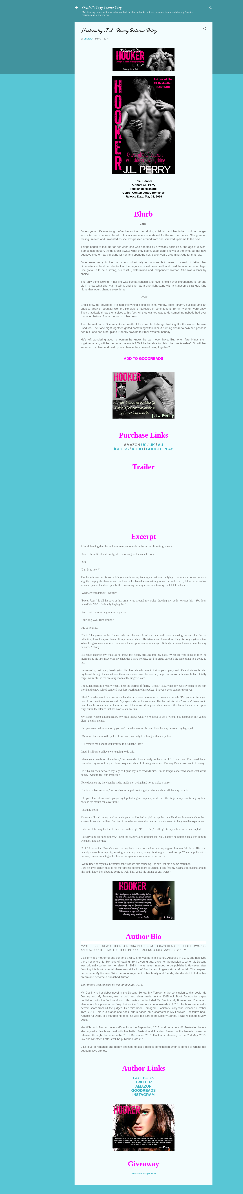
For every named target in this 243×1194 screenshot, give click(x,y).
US (143, 445)
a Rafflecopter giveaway (143, 1173)
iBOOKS (121, 449)
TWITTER (143, 1082)
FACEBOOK (143, 1078)
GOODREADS (143, 1090)
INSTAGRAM (143, 1095)
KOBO (137, 449)
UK (152, 445)
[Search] (210, 8)
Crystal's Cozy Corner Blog (102, 7)
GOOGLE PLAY (159, 449)
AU (160, 445)
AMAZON (143, 1086)
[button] (204, 29)
